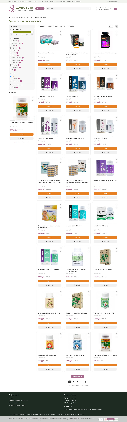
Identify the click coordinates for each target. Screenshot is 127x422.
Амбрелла (14, 51)
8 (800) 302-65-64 (102, 10)
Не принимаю (101, 419)
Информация (14, 395)
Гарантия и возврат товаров (17, 405)
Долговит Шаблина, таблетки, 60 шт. (49, 313)
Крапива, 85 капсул (72, 97)
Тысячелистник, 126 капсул (74, 226)
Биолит (14, 53)
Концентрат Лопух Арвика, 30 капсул (105, 53)
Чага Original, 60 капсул (101, 226)
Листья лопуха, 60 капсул (45, 139)
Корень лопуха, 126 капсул (46, 97)
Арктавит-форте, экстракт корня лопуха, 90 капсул (76, 270)
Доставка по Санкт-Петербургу (34, 1)
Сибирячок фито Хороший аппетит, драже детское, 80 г (49, 227)
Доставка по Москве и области (17, 1)
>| (85, 382)
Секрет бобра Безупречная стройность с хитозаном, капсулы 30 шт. (77, 182)
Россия (14, 88)
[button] (34, 118)
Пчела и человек (16, 60)
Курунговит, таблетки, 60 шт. (47, 355)
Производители (76, 1)
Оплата (69, 1)
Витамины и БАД (17, 17)
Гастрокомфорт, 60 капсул (46, 53)
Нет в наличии (16, 81)
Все (12, 76)
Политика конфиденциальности (18, 400)
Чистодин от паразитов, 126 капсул (48, 270)
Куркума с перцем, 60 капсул (103, 97)
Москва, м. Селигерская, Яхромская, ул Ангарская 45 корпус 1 (84, 409)
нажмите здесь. (74, 420)
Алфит (13, 46)
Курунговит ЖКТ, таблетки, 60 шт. (104, 313)
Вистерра (14, 55)
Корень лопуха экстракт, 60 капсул (76, 313)
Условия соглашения (15, 403)
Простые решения (17, 58)
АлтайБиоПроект (16, 43)
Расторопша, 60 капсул (101, 139)
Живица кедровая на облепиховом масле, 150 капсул (77, 54)
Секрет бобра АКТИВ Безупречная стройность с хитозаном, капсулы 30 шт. (49, 182)
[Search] (70, 8)
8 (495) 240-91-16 (101, 8)
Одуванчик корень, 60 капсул (75, 139)
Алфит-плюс (15, 48)
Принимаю (111, 419)
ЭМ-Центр (14, 65)
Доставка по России (50, 1)
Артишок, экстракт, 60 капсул (103, 270)
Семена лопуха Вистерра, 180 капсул (105, 181)
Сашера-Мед (15, 63)
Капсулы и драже (29, 17)
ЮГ (13, 70)
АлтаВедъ (14, 41)
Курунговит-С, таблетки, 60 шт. (75, 355)
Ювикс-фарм (15, 68)
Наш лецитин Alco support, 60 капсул (21, 123)
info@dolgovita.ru (71, 403)
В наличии (15, 79)
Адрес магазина (61, 1)
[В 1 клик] (22, 138)
